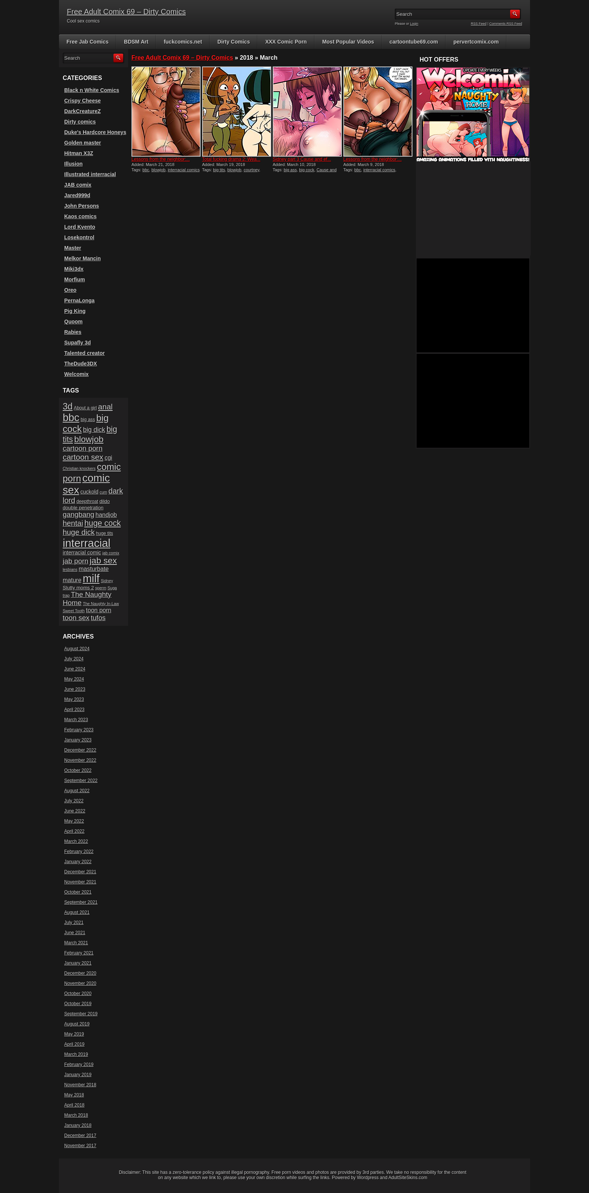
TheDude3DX (80, 364)
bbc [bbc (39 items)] (71, 417)
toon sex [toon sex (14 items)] (76, 618)
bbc (145, 170)
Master (72, 248)
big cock (306, 170)
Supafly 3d (77, 343)
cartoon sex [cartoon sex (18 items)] (83, 457)
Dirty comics (80, 122)
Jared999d (77, 195)
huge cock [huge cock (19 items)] (103, 523)
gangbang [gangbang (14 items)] (78, 514)
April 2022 (74, 831)
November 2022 (80, 760)
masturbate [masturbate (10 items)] (94, 569)
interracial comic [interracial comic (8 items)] (82, 553)
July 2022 (73, 800)
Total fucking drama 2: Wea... (231, 159)
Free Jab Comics (87, 42)
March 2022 (76, 841)
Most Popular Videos (348, 42)
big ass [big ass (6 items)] (88, 419)
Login (414, 24)
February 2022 (79, 851)
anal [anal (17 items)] (105, 406)
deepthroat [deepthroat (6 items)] (87, 501)
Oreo (70, 290)
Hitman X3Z (78, 153)
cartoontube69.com (414, 42)
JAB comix (77, 185)
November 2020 (80, 983)
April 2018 (74, 1105)
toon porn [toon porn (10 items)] (99, 610)
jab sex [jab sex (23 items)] (103, 560)
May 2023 (74, 699)
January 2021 (78, 963)
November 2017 (80, 1145)
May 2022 (74, 821)
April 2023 (74, 709)
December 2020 (80, 973)
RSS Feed (479, 24)
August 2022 (76, 790)
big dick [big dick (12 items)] (94, 429)
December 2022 (80, 750)
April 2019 (74, 1044)
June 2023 (74, 689)
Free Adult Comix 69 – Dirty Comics (126, 12)
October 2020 (78, 993)
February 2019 (79, 1064)
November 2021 (80, 882)
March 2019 (76, 1054)
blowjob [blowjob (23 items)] (89, 439)
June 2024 (74, 669)
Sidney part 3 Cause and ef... (302, 159)
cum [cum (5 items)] (103, 492)
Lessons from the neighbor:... (160, 159)
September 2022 (81, 780)
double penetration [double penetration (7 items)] (83, 507)
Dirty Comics (233, 42)
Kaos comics (80, 216)
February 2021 (79, 953)
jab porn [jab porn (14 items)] (75, 561)
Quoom (73, 322)
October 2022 (78, 770)
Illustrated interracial (90, 174)
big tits (219, 170)
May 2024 (74, 679)
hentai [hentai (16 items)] (73, 523)
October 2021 (78, 892)
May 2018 (74, 1095)
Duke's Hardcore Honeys (95, 132)
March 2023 (76, 719)
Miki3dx (73, 269)
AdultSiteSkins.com (407, 1177)
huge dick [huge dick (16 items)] (79, 532)
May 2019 (74, 1034)
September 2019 (81, 1013)
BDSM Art (136, 42)
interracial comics (184, 170)
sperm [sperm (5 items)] (100, 588)
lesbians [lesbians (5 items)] (70, 569)
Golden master (82, 143)
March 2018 (76, 1115)
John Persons (81, 206)
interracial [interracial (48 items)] (86, 543)
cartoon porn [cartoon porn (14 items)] (83, 448)
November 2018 (80, 1084)
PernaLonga (79, 300)
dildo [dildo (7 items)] (105, 501)
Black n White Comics (91, 90)
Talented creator (84, 353)
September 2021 (81, 902)
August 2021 (76, 912)
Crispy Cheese (82, 101)
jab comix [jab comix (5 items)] (111, 553)
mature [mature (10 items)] (72, 580)
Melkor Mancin (82, 258)
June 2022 (74, 811)
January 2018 (78, 1125)
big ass (290, 170)
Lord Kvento (79, 227)
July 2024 (73, 658)
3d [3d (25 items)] (67, 406)
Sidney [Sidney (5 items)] (107, 580)
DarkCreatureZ (82, 111)
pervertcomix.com (476, 42)
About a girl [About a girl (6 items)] (85, 408)
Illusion (73, 164)
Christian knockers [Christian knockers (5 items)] (79, 468)
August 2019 (76, 1024)
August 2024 (76, 648)
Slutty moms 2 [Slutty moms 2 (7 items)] (78, 587)
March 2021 (76, 942)
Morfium (74, 279)
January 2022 (78, 861)
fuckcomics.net (183, 42)
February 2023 (79, 729)
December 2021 (80, 871)
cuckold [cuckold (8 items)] (89, 492)
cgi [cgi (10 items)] (108, 458)
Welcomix (76, 374)
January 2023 (78, 740)
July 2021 (73, 922)
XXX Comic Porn (286, 42)
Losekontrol (79, 237)
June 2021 (74, 932)
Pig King (75, 311)
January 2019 (78, 1074)
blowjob (158, 170)
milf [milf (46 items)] (91, 578)
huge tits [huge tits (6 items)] (104, 533)
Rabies (73, 332)
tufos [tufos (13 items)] (98, 618)
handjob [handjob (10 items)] (106, 515)
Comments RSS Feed (505, 24)
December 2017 (80, 1135)
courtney (251, 170)
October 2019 (78, 1003)
